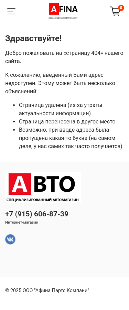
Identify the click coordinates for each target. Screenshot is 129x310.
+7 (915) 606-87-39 (36, 214)
